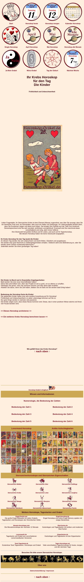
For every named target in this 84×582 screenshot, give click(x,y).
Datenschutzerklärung (37, 571)
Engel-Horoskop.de (62, 516)
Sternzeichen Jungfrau (69, 492)
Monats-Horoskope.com (21, 525)
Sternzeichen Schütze (69, 500)
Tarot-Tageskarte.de (21, 543)
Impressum (50, 571)
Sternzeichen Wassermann (42, 507)
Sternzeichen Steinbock (14, 507)
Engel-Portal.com (21, 516)
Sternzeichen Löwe (42, 492)
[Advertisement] (42, 108)
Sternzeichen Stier (42, 483)
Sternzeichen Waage (14, 500)
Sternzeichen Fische (69, 507)
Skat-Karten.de (63, 525)
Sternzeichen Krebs (14, 492)
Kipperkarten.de (62, 534)
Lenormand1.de (21, 534)
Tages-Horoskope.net (62, 543)
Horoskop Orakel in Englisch (42, 390)
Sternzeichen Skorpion (42, 500)
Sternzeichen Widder (14, 483)
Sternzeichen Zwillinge (69, 483)
